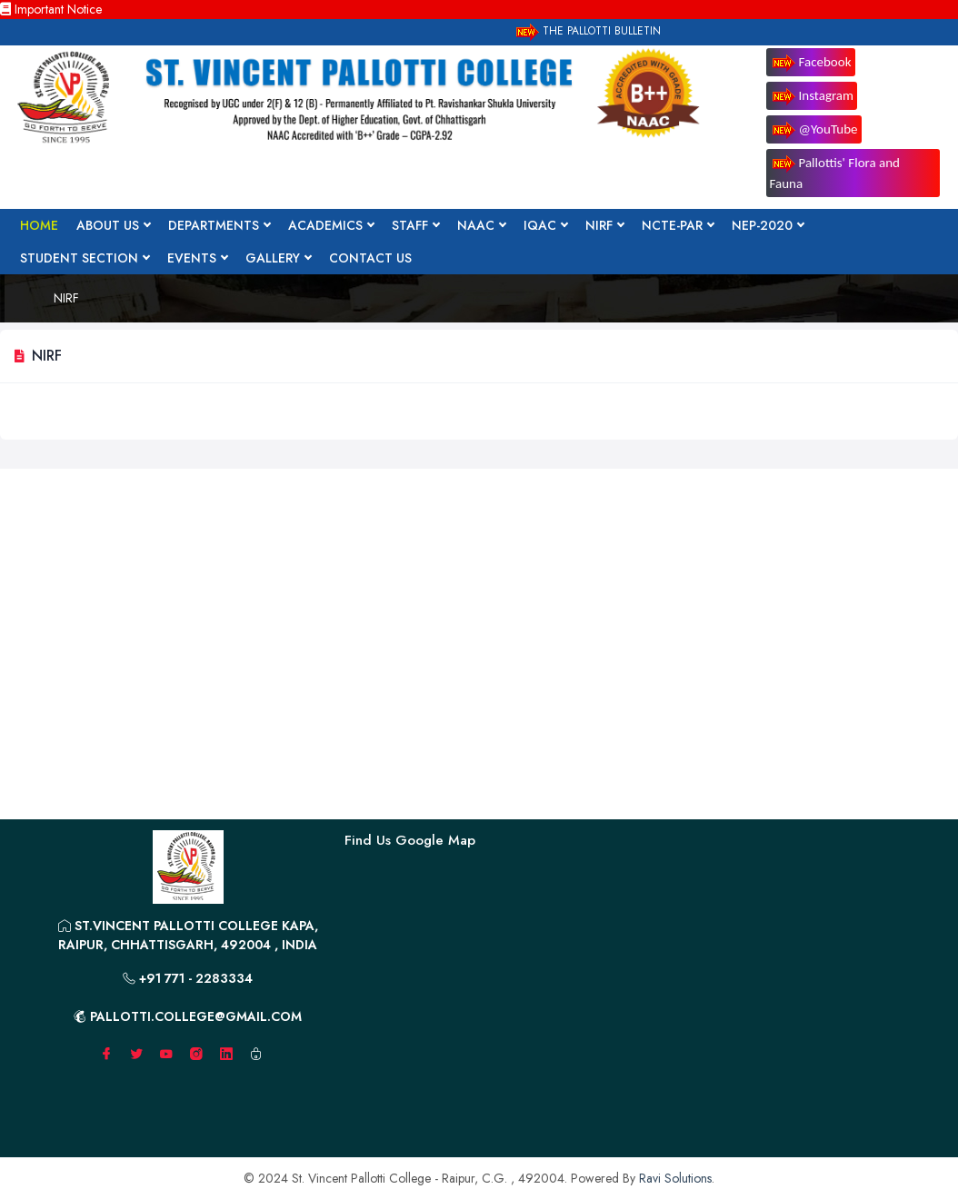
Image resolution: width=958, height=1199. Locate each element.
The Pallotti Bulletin (587, 32)
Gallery (278, 258)
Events (197, 258)
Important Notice (51, 9)
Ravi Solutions (675, 1178)
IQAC (545, 225)
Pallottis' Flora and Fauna (835, 173)
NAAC (481, 225)
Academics (331, 225)
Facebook (811, 63)
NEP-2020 (767, 225)
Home (39, 225)
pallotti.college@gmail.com (188, 1016)
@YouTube (814, 130)
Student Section (84, 258)
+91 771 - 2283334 (188, 978)
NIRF (604, 225)
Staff (415, 225)
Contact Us (370, 258)
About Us (113, 225)
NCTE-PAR (678, 225)
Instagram (812, 96)
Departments (219, 225)
